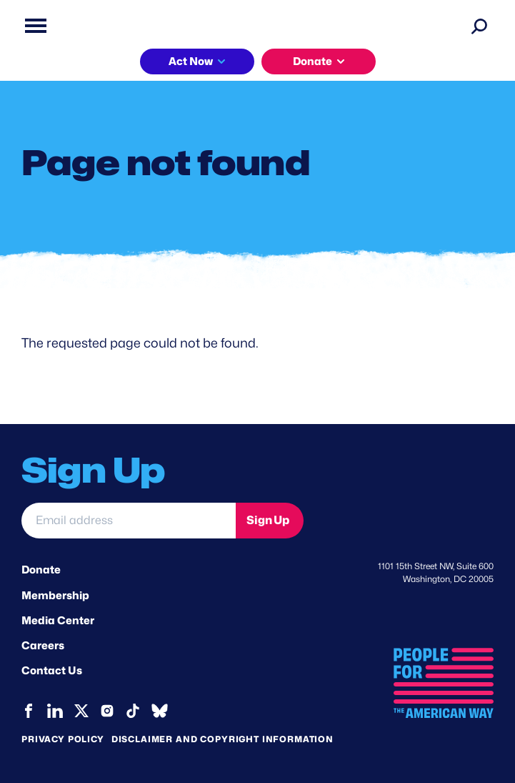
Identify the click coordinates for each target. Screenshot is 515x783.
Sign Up (267, 520)
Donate (312, 61)
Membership (55, 595)
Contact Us (51, 670)
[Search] (479, 25)
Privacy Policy (62, 739)
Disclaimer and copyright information (222, 739)
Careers (42, 645)
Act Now (191, 61)
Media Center (57, 620)
